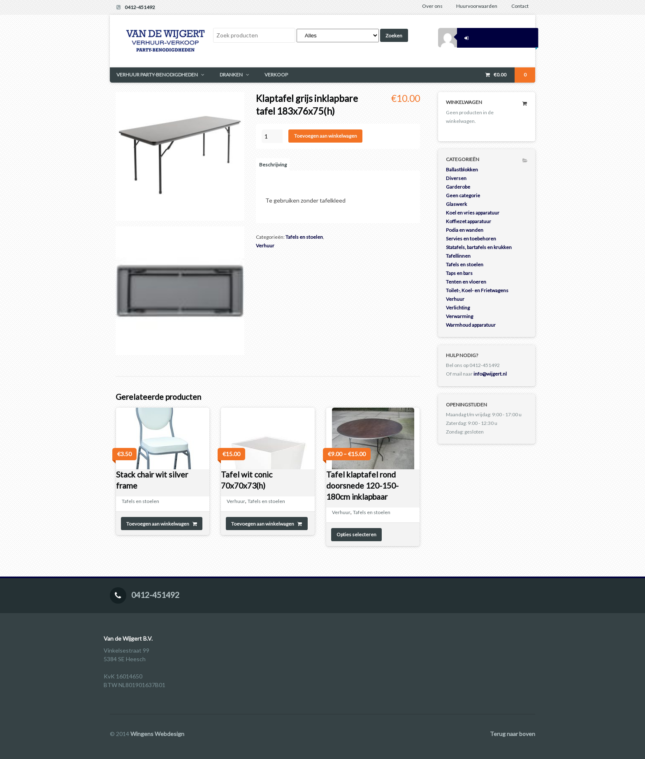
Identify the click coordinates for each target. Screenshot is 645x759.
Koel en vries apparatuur (472, 213)
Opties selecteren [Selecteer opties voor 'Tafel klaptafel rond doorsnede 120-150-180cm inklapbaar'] (356, 534)
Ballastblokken (462, 169)
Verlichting (458, 308)
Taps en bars (459, 273)
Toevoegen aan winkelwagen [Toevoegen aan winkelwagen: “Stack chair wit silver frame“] (157, 524)
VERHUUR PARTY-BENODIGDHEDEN (157, 75)
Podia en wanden (464, 230)
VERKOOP (276, 75)
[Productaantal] (272, 136)
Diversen (456, 178)
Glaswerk (456, 204)
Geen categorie (463, 195)
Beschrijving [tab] (273, 164)
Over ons (432, 6)
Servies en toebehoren (471, 238)
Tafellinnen (458, 256)
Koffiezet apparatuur (468, 221)
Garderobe (458, 187)
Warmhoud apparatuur (471, 325)
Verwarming (459, 316)
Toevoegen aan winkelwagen (325, 136)
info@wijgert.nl (490, 374)
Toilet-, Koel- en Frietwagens (477, 290)
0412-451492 (140, 7)
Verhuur (265, 245)
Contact (520, 6)
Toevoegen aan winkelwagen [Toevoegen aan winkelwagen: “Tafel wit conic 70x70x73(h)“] (262, 524)
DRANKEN (231, 75)
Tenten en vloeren (466, 282)
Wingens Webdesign (157, 733)
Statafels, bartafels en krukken (479, 247)
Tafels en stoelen (304, 237)
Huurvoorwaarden (476, 6)
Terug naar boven (512, 733)
